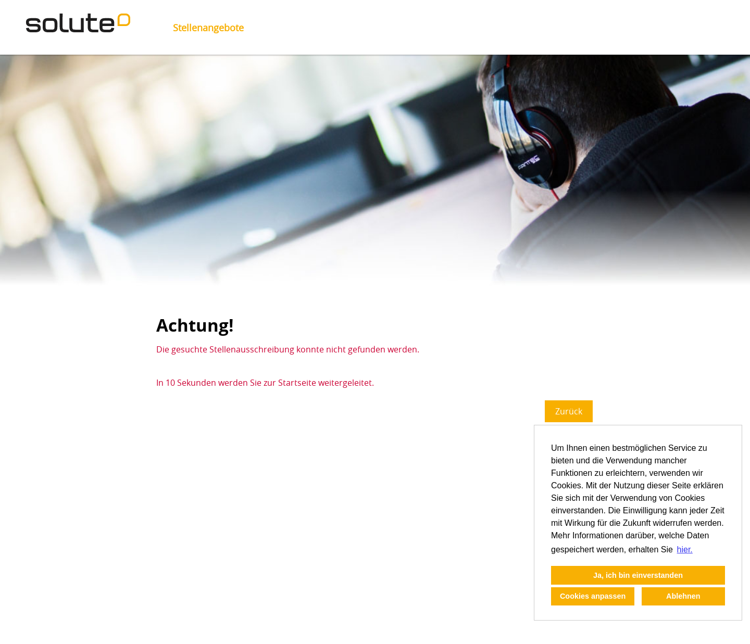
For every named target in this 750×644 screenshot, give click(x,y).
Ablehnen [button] (683, 596)
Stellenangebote (208, 27)
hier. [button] (685, 549)
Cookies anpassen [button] (593, 596)
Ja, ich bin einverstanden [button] (638, 575)
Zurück (568, 411)
